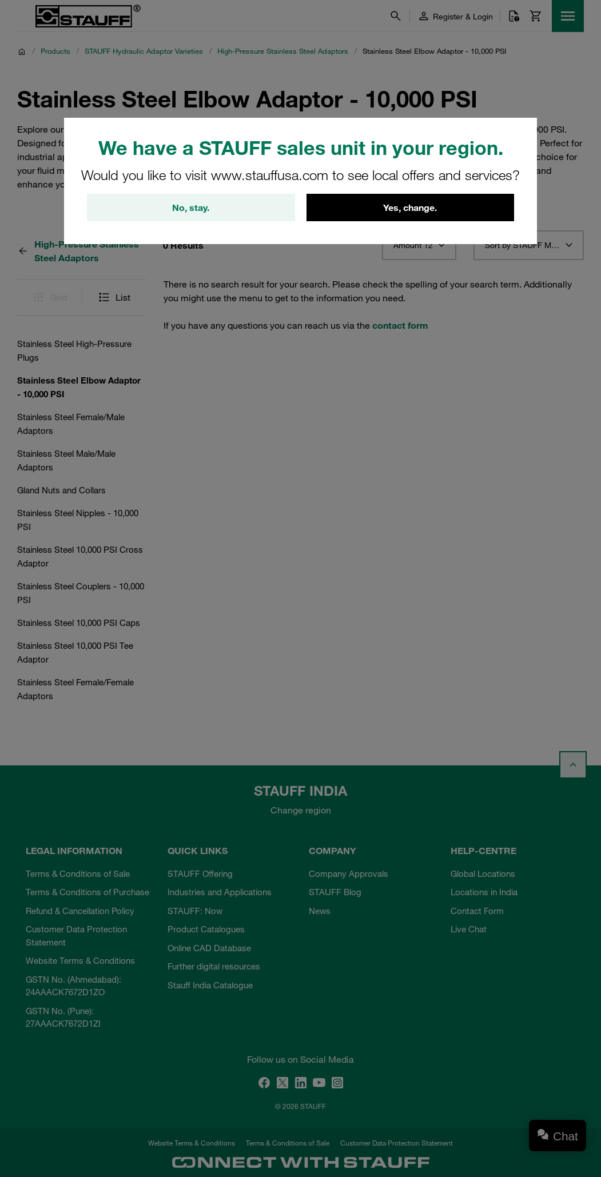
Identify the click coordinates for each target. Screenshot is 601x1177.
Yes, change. (410, 207)
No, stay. (190, 207)
